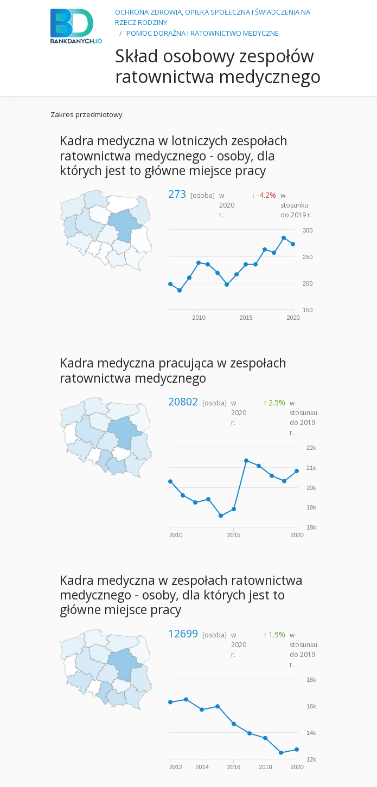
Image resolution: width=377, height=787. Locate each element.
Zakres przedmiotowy (86, 114)
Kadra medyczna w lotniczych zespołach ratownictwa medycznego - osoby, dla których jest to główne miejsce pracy (173, 155)
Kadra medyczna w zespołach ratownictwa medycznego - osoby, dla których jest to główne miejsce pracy (181, 595)
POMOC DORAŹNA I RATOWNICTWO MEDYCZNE (202, 33)
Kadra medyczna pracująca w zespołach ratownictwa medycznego (173, 370)
